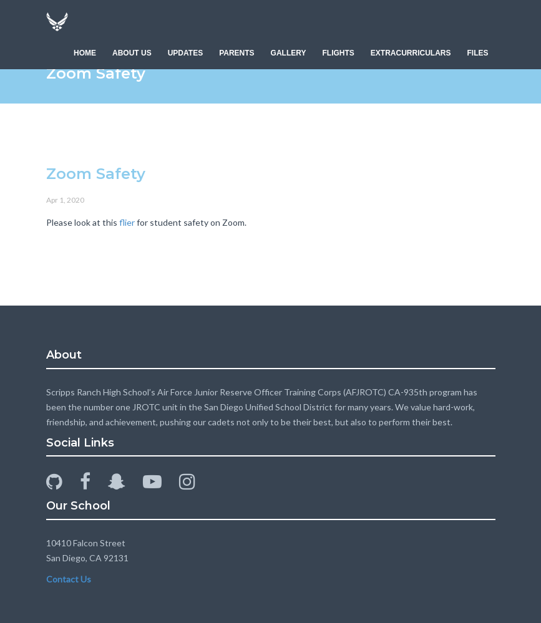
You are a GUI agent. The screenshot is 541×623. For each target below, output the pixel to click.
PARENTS (236, 53)
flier (127, 222)
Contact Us (68, 579)
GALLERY (288, 53)
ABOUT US (132, 53)
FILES (477, 53)
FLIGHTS (338, 53)
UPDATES (185, 53)
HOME (85, 53)
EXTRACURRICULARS (411, 53)
